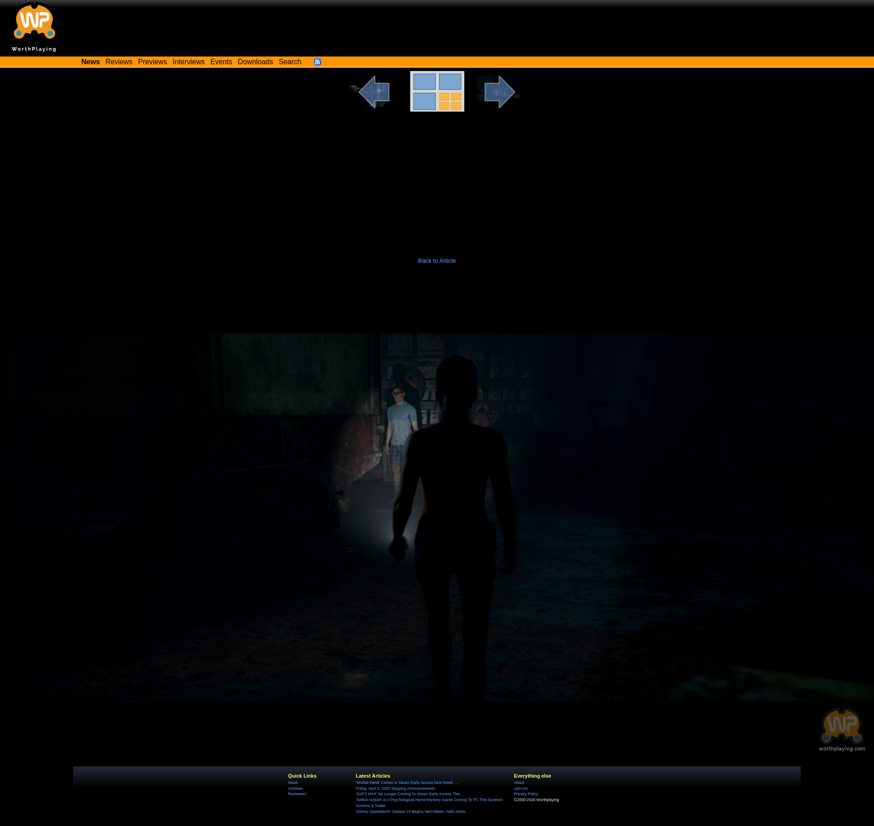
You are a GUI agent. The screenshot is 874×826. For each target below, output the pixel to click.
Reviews (119, 62)
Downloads (255, 62)
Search (290, 62)
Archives (295, 788)
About (519, 782)
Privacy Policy (526, 794)
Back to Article (437, 260)
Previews (152, 62)
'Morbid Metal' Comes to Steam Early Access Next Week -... (407, 782)
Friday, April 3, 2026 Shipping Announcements (395, 788)
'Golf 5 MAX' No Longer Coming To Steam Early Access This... (409, 794)
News (293, 782)
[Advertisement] (437, 179)
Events (221, 62)
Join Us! (521, 788)
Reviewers (297, 794)
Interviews (189, 62)
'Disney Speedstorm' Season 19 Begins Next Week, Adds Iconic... (412, 811)
